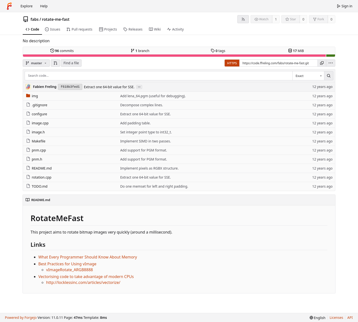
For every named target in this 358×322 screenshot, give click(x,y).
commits (62, 50)
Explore (26, 6)
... (139, 86)
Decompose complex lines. (141, 105)
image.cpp (37, 123)
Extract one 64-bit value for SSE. (109, 87)
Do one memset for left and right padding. (154, 186)
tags (218, 50)
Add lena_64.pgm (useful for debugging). (153, 96)
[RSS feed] (243, 19)
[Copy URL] (321, 63)
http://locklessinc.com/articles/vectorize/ (83, 282)
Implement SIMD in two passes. (145, 141)
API (350, 317)
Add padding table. (135, 123)
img (32, 96)
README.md (39, 168)
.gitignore (36, 105)
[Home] (9, 6)
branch (140, 50)
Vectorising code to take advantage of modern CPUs (86, 276)
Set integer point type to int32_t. (146, 132)
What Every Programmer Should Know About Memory (87, 257)
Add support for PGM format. (143, 150)
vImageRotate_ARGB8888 (69, 269)
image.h (35, 132)
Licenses (336, 317)
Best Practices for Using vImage (67, 264)
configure (36, 114)
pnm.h (34, 159)
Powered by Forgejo (21, 317)
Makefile (35, 141)
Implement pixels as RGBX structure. (149, 168)
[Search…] (328, 75)
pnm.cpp (36, 150)
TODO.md (36, 186)
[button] (55, 63)
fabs (35, 19)
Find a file (71, 63)
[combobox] (308, 75)
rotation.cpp (38, 177)
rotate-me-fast (56, 19)
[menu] (330, 63)
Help (44, 6)
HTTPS (232, 63)
